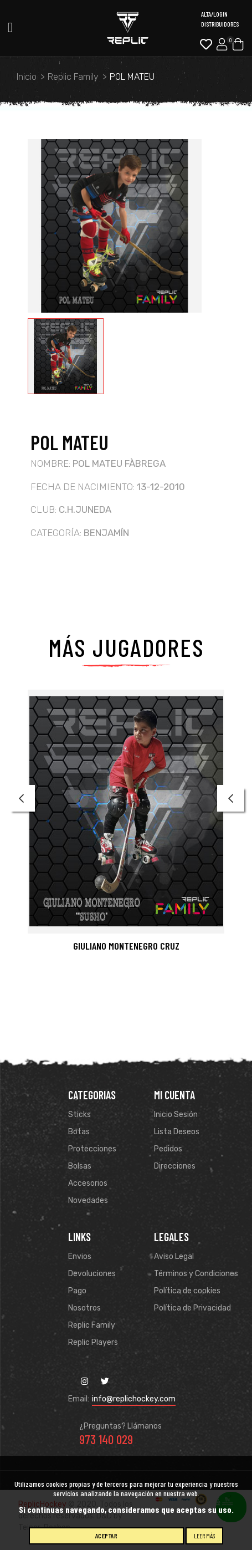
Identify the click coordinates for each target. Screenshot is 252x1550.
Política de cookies (187, 1291)
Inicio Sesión (176, 1114)
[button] (30, 826)
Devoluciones (92, 1273)
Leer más (204, 1535)
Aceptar (106, 1535)
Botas (79, 1131)
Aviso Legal (174, 1256)
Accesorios (87, 1183)
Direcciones (175, 1166)
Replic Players (93, 1342)
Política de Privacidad (192, 1308)
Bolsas (79, 1166)
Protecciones (92, 1149)
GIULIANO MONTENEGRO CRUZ (126, 946)
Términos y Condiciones (196, 1273)
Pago (77, 1291)
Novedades (88, 1200)
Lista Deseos (176, 1131)
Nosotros (84, 1308)
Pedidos (168, 1149)
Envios (79, 1256)
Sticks (79, 1114)
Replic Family (91, 1325)
